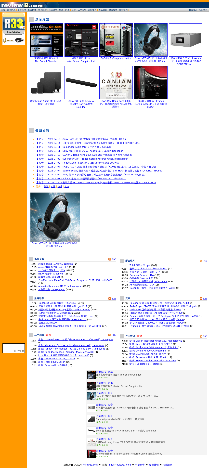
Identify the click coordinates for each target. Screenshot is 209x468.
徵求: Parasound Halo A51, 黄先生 (148, 357)
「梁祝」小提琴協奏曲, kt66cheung (149, 281)
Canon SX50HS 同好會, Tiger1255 (57, 303)
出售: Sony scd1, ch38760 (52, 365)
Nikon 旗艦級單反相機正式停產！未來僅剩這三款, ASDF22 (70, 326)
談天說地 (53, 10)
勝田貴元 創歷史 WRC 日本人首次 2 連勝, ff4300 (157, 319)
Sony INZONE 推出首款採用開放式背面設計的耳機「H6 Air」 (55, 243)
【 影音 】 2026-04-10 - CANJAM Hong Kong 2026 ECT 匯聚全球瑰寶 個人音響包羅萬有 (84, 155)
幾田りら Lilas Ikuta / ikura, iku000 (148, 268)
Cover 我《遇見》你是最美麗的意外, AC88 (152, 288)
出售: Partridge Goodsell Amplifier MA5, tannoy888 (66, 352)
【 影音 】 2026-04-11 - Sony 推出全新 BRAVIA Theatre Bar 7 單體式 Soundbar (79, 151)
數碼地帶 (42, 10)
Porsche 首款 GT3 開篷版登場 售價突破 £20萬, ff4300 (160, 303)
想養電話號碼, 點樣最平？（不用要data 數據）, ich (66, 316)
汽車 (67, 10)
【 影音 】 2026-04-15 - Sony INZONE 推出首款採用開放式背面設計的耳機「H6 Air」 (82, 139)
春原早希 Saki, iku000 (141, 278)
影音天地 (22, 10)
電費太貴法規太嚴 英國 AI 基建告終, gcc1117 (63, 306)
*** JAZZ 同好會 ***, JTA (51, 270)
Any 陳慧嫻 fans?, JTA (142, 284)
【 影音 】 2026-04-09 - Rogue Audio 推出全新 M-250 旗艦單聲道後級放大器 (77, 162)
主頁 (3, 10)
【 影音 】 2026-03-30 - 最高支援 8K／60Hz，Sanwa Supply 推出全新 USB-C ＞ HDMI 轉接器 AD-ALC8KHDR (96, 182)
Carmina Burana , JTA (142, 275)
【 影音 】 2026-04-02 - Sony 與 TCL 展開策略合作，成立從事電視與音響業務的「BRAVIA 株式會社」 (91, 174)
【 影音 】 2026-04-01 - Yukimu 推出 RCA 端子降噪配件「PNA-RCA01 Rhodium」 (81, 178)
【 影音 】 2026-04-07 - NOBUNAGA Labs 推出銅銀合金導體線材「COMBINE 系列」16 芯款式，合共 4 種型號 (96, 166)
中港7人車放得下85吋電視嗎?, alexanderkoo (63, 319)
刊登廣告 (140, 464)
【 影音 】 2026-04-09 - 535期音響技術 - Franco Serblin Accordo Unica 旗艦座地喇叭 (82, 158)
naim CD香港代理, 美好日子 (53, 267)
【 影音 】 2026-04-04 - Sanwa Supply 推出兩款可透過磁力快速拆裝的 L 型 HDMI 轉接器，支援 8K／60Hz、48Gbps (99, 170)
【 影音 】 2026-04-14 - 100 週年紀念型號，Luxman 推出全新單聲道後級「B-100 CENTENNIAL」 (89, 143)
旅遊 (61, 10)
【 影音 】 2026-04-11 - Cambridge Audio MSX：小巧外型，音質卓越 (73, 147)
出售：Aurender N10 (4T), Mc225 (56, 358)
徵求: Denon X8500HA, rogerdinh (147, 350)
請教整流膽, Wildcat (49, 277)
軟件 (53, 186)
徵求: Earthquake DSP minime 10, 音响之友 (153, 347)
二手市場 (82, 10)
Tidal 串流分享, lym (140, 265)
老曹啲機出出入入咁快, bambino (55, 263)
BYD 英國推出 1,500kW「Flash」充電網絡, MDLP (157, 322)
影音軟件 (32, 10)
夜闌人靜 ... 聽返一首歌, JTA (145, 272)
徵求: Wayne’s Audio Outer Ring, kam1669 (152, 360)
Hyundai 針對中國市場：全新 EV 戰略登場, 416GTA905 (159, 326)
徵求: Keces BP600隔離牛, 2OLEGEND (150, 344)
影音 (46, 186)
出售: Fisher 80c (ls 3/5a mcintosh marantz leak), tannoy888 (71, 345)
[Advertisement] (118, 117)
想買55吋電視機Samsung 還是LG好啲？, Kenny (64, 309)
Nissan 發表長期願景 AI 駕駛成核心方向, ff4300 (156, 313)
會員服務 (113, 10)
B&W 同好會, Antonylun (51, 273)
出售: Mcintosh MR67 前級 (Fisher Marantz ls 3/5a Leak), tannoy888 (75, 339)
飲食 (74, 10)
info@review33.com (120, 464)
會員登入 (193, 10)
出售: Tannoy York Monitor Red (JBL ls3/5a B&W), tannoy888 (71, 348)
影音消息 (11, 10)
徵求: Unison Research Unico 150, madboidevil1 (155, 340)
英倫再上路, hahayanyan (51, 289)
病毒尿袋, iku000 (48, 322)
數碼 (60, 186)
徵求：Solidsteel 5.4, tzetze (144, 364)
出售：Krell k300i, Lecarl (51, 362)
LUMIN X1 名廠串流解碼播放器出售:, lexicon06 (63, 355)
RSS (114, 259)
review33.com (90, 464)
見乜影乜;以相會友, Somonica (55, 313)
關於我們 (123, 10)
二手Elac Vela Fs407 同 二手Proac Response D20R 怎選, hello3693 (75, 280)
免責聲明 (154, 464)
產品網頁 (103, 10)
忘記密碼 (203, 10)
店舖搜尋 (92, 10)
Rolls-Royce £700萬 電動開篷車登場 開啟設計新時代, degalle (163, 306)
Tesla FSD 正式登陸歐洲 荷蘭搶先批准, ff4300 (155, 309)
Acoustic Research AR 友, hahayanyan (59, 286)
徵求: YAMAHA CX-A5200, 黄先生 (147, 354)
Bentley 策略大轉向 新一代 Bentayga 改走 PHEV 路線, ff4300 (164, 316)
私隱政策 (168, 464)
